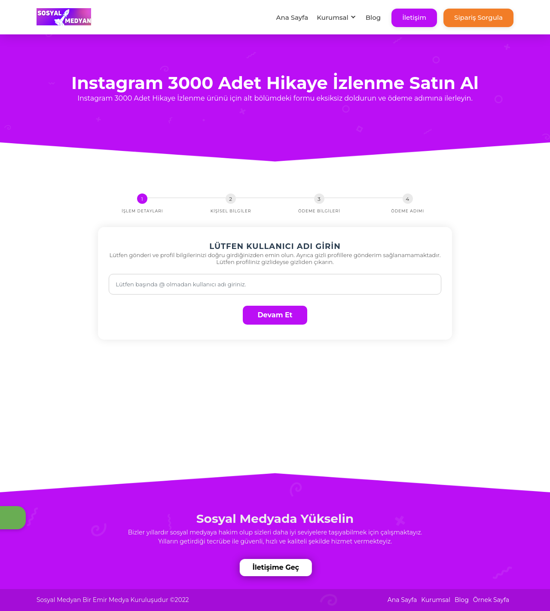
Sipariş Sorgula (478, 17)
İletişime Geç (276, 567)
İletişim (414, 17)
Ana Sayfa (292, 17)
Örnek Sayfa (491, 600)
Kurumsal (332, 17)
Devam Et (274, 315)
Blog (373, 17)
